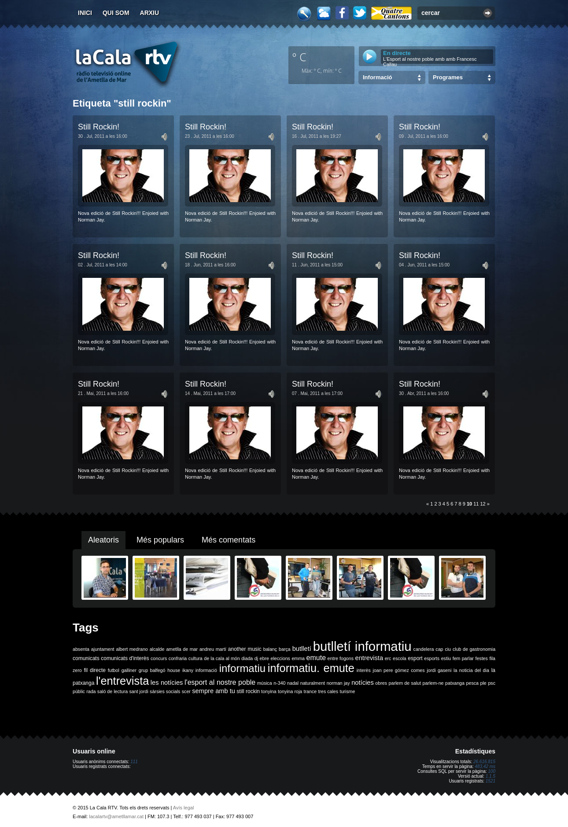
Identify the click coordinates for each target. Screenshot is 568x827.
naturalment (312, 683)
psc (491, 683)
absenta (81, 649)
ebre (264, 658)
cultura (195, 658)
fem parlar (463, 658)
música (264, 683)
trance (310, 691)
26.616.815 (484, 761)
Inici (85, 12)
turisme (347, 691)
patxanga (455, 683)
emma (298, 658)
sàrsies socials (165, 691)
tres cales (328, 691)
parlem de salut (405, 683)
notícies (362, 682)
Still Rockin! (98, 126)
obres (381, 683)
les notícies (167, 682)
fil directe (95, 670)
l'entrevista (122, 681)
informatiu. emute (311, 668)
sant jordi (138, 691)
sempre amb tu (213, 690)
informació (206, 670)
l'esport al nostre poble (219, 682)
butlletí (301, 648)
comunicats (86, 658)
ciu (448, 649)
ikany (187, 670)
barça (285, 649)
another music (245, 649)
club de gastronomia (474, 649)
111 (134, 761)
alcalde (157, 649)
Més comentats (228, 539)
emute (316, 657)
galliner (129, 670)
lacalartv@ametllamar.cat (116, 816)
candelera (423, 649)
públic (79, 691)
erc (388, 658)
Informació (377, 77)
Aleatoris (103, 539)
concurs (159, 658)
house (173, 670)
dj (256, 658)
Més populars (160, 539)
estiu (446, 658)
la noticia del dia (471, 670)
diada (247, 658)
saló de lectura (112, 691)
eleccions (280, 658)
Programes (448, 77)
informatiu (242, 668)
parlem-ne (433, 683)
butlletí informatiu (362, 646)
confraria (178, 658)
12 (483, 503)
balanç (270, 649)
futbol (113, 670)
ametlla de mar (182, 649)
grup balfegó (152, 670)
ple (483, 683)
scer (186, 691)
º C (299, 56)
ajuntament (102, 649)
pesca (472, 683)
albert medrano (132, 649)
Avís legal (183, 807)
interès (364, 670)
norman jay (338, 683)
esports (431, 658)
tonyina (268, 691)
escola (399, 658)
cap (439, 649)
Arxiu (149, 12)
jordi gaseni (439, 670)
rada (91, 691)
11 (476, 503)
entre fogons (341, 658)
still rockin (248, 691)
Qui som (116, 12)
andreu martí (212, 649)
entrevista (369, 657)
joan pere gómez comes (399, 670)
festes (481, 658)
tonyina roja (290, 691)
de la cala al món (222, 658)
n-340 (279, 683)
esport (415, 658)
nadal (293, 683)
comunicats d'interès (125, 658)
